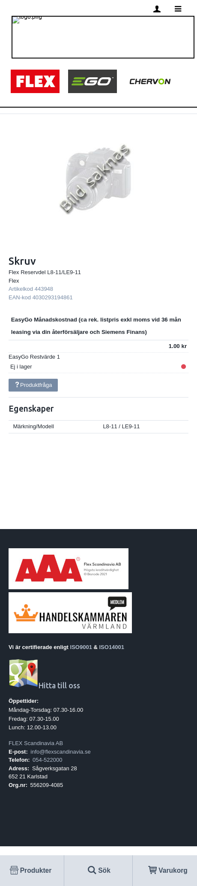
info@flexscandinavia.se (60, 752)
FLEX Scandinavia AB (36, 743)
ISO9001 (81, 647)
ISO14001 (112, 647)
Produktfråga (33, 385)
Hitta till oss (44, 685)
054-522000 (47, 760)
